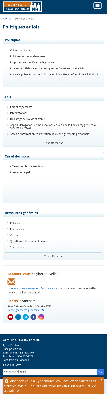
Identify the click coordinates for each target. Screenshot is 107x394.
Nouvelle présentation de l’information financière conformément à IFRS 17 (54, 74)
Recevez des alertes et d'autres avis (33, 288)
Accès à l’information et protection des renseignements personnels (49, 134)
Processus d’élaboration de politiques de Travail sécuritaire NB (47, 68)
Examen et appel (20, 172)
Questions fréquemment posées (29, 241)
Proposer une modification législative (32, 62)
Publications (17, 223)
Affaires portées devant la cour (28, 166)
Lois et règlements (21, 107)
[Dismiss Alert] (102, 379)
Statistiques (17, 247)
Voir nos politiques (21, 50)
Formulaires (17, 229)
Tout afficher (53, 143)
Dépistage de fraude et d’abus (27, 119)
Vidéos (14, 235)
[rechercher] (50, 372)
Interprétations (19, 113)
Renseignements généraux (25, 310)
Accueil (7, 19)
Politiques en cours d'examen (27, 56)
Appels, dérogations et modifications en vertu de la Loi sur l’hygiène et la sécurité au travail (53, 126)
